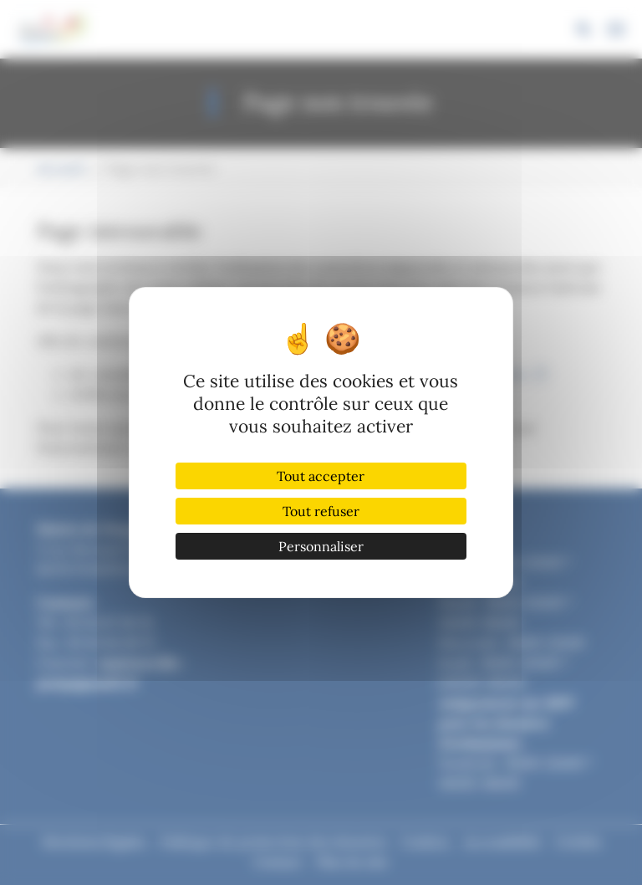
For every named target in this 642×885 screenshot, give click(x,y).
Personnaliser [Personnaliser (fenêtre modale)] (321, 546)
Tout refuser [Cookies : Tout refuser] (321, 511)
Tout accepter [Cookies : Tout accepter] (320, 476)
